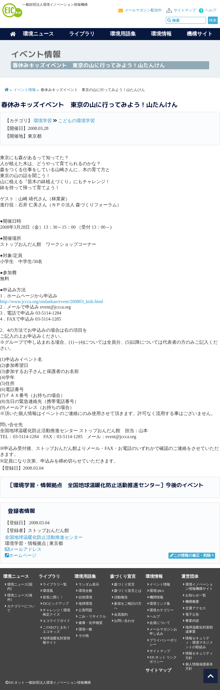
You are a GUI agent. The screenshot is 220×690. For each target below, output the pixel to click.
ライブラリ (82, 34)
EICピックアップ (56, 604)
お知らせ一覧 (195, 595)
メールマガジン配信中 (143, 10)
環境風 (48, 591)
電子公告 (192, 614)
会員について (160, 623)
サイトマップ (185, 10)
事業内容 (192, 621)
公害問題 (85, 610)
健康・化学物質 (90, 623)
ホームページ (20, 555)
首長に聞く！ (53, 597)
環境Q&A (157, 591)
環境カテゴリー (162, 610)
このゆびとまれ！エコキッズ (56, 629)
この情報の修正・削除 (190, 555)
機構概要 (192, 602)
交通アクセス (195, 608)
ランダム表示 (88, 584)
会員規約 (121, 614)
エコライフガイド (56, 621)
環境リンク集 (160, 604)
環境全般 (85, 591)
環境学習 (43, 120)
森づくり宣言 (124, 584)
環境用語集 (123, 34)
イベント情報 (24, 90)
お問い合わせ (124, 621)
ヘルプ (210, 10)
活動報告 (121, 597)
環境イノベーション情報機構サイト (199, 586)
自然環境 (85, 597)
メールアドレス (23, 549)
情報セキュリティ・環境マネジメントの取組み (199, 642)
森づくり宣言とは (128, 591)
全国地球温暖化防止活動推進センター (44, 537)
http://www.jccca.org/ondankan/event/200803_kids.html (51, 301)
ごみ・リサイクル (92, 616)
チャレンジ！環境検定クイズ (56, 612)
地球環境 (85, 604)
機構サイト (200, 34)
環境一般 (85, 629)
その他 (83, 636)
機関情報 (156, 597)
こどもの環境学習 (76, 120)
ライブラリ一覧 (55, 584)
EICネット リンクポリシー (163, 659)
